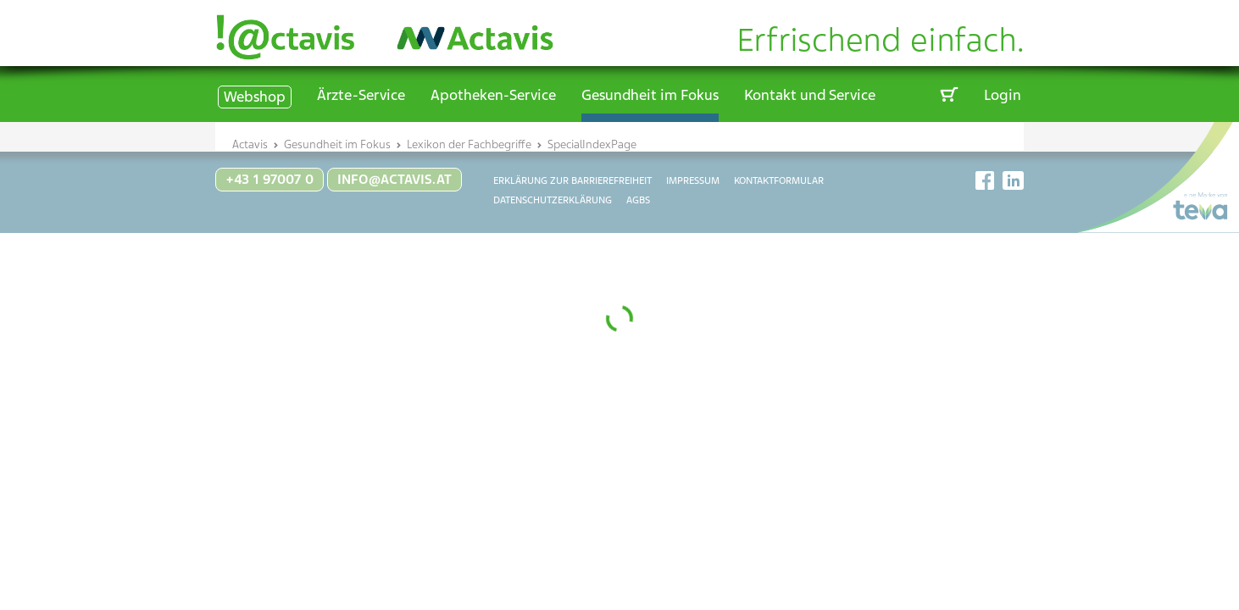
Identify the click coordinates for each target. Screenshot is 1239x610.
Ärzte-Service (361, 95)
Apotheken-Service (493, 95)
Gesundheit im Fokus (650, 95)
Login (1002, 95)
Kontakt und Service (809, 95)
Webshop (255, 96)
